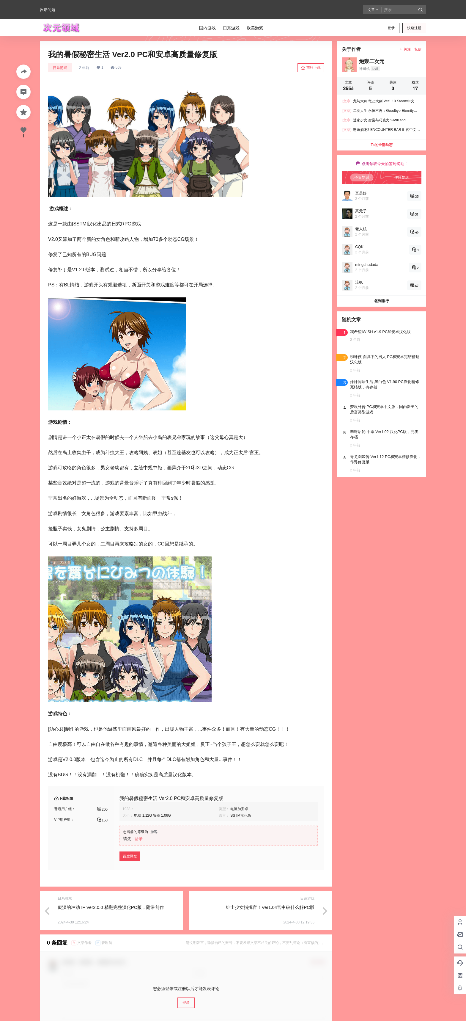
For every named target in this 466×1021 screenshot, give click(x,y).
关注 (405, 49)
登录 (391, 28)
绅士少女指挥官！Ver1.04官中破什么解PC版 (270, 907)
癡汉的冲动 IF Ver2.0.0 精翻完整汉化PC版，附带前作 (111, 907)
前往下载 (311, 67)
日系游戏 (60, 68)
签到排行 (381, 301)
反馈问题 (47, 9)
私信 (417, 49)
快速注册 (414, 28)
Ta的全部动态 (381, 145)
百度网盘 (130, 856)
